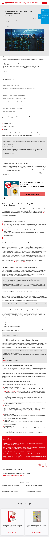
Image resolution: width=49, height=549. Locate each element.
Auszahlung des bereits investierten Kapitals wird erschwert (14, 101)
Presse (26, 3)
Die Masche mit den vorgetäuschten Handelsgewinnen (14, 95)
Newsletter (44, 21)
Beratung (20, 2)
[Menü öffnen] (44, 3)
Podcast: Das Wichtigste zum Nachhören (11, 85)
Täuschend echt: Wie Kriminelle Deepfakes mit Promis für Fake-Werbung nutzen (29, 261)
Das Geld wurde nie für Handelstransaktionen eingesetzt (14, 105)
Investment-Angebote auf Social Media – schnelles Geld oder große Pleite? (34, 486)
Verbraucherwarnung (34, 457)
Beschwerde (29, 2)
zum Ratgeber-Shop (12, 532)
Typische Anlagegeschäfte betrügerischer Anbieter (13, 82)
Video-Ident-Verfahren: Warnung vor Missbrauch (33, 492)
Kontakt (16, 2)
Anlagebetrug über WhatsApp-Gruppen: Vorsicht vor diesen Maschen (10, 486)
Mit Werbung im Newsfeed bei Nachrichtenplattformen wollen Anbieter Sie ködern (19, 88)
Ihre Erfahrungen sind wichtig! (9, 111)
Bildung (36, 2)
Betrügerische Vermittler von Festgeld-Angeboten (10, 492)
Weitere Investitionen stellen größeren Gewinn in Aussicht (14, 98)
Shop (33, 2)
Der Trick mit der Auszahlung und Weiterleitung (12, 108)
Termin (24, 2)
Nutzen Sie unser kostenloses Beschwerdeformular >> (14, 475)
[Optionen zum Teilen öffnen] (7, 26)
